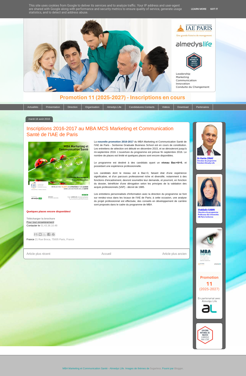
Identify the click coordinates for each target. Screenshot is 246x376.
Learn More (198, 9)
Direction (72, 107)
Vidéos (166, 107)
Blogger (178, 368)
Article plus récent (38, 253)
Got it (214, 9)
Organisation (92, 107)
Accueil (106, 253)
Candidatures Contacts (141, 107)
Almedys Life (114, 107)
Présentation (53, 107)
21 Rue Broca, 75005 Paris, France (54, 239)
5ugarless (155, 368)
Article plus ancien (174, 253)
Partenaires (202, 107)
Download (183, 107)
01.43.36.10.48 (49, 225)
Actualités (32, 107)
